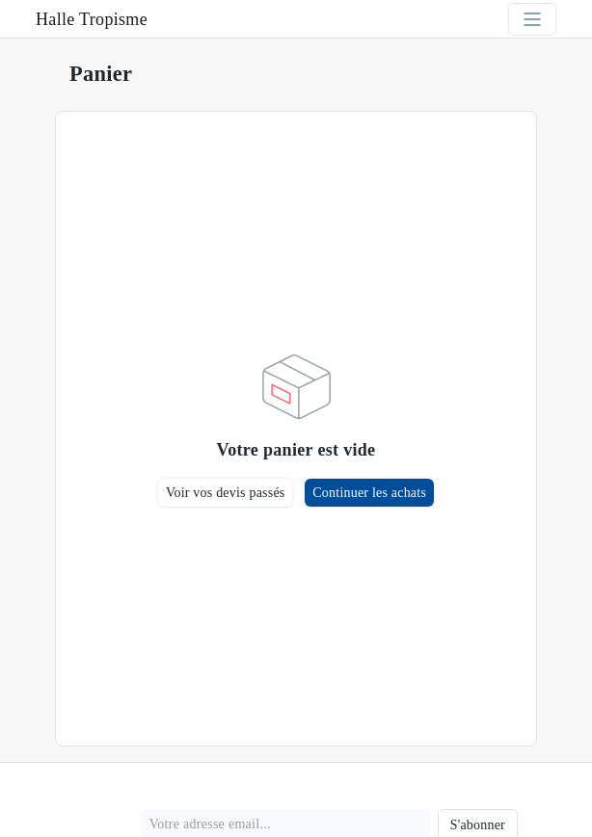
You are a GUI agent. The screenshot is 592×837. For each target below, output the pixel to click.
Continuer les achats (369, 492)
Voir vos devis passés (225, 492)
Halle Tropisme (92, 19)
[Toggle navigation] (532, 19)
